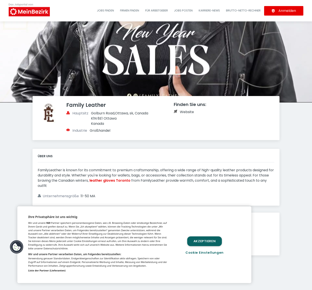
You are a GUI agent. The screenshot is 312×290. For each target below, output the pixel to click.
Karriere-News (209, 10)
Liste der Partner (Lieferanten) (47, 270)
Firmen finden (129, 10)
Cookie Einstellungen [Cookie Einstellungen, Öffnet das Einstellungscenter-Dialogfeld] (204, 252)
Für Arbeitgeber (156, 10)
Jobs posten (183, 10)
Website (187, 111)
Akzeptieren (204, 241)
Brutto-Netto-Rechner (243, 10)
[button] (17, 247)
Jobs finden (105, 10)
